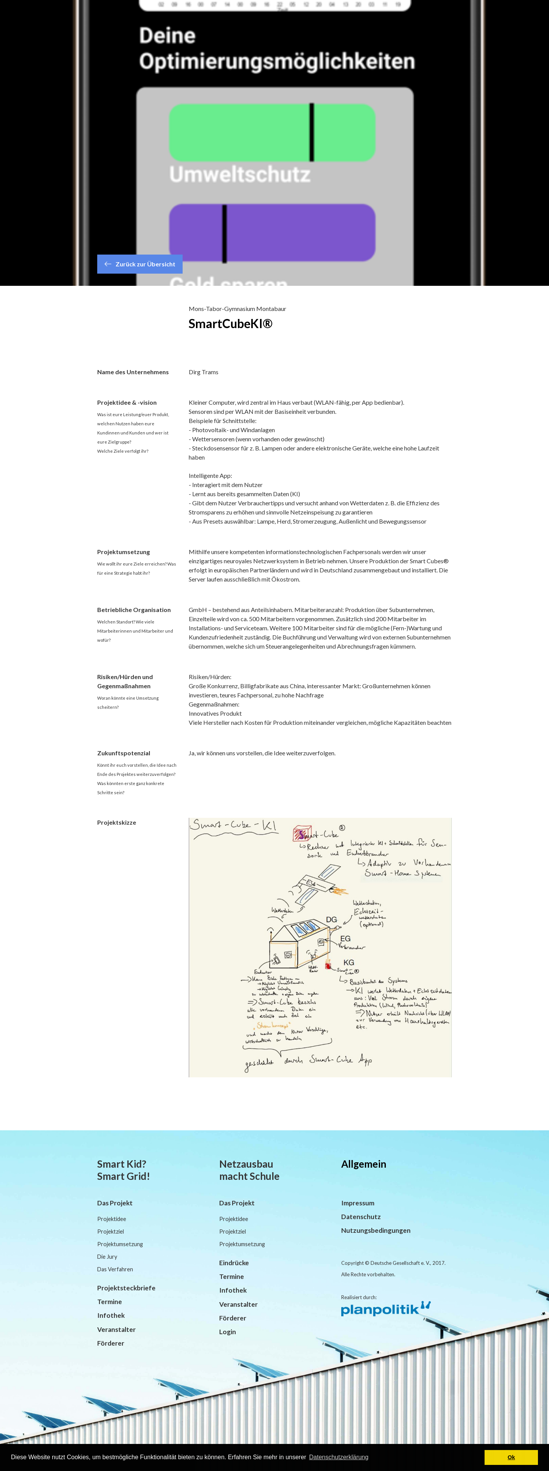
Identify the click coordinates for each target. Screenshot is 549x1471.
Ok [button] (511, 1457)
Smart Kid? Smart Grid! (123, 1170)
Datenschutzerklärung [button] (339, 1457)
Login (227, 1332)
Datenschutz (361, 1217)
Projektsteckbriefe (126, 1288)
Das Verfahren (115, 1269)
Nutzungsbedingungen (376, 1230)
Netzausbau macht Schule (249, 1170)
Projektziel (110, 1231)
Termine (109, 1302)
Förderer (110, 1343)
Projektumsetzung (120, 1244)
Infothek (111, 1315)
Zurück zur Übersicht (139, 264)
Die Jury (107, 1256)
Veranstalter (116, 1329)
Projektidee (111, 1219)
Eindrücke (234, 1263)
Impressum (357, 1203)
